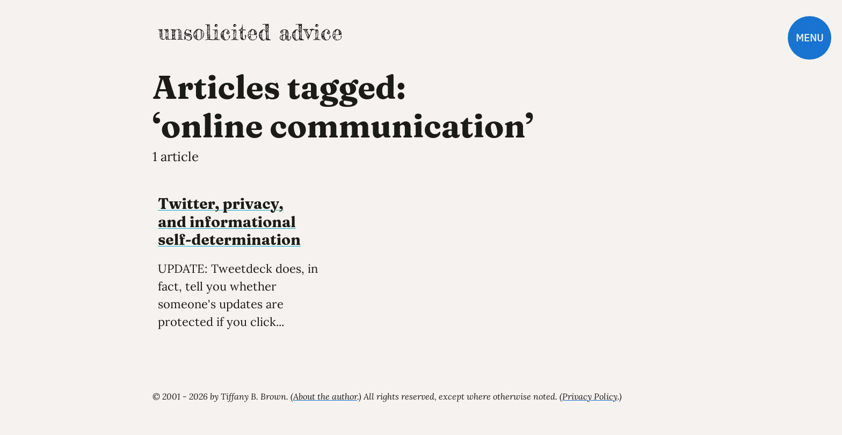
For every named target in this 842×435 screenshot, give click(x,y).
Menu (809, 38)
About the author (325, 396)
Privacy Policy (590, 396)
